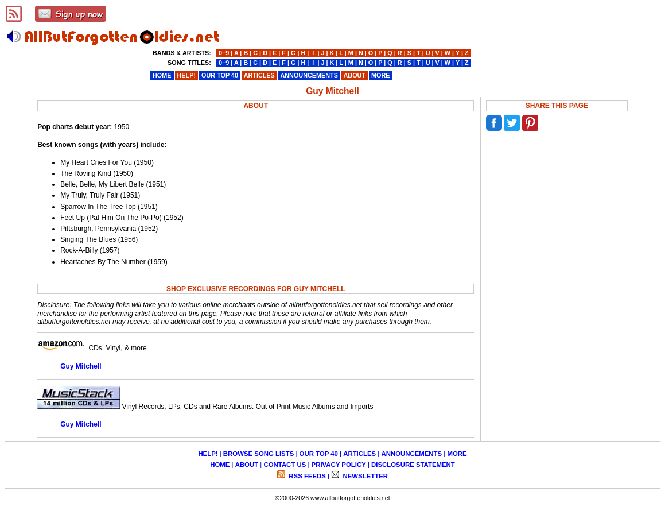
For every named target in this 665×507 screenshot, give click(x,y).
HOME (220, 464)
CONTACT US (284, 464)
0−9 (224, 52)
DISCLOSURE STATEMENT (413, 464)
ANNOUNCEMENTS (411, 453)
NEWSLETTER (364, 476)
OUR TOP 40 (319, 453)
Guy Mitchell (80, 366)
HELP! (207, 453)
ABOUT (247, 464)
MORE (456, 453)
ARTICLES (359, 453)
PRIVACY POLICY (339, 464)
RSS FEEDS (306, 476)
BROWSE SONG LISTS (258, 453)
